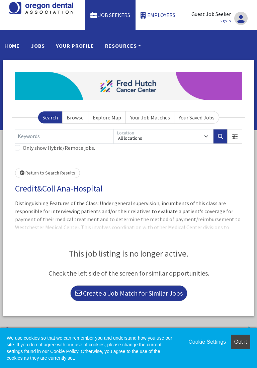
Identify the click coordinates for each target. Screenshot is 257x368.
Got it (240, 342)
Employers (158, 15)
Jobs (38, 45)
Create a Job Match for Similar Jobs (129, 293)
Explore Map (107, 117)
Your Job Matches (150, 117)
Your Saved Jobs (197, 117)
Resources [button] (121, 45)
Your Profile (75, 45)
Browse (75, 117)
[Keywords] (64, 136)
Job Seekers (110, 15)
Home (12, 45)
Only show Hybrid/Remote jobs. (59, 147)
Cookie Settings (207, 342)
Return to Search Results (47, 173)
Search (50, 117)
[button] (235, 136)
